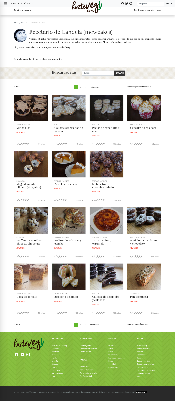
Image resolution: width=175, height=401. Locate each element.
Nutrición (112, 339)
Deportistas (113, 367)
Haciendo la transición (88, 349)
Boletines (55, 352)
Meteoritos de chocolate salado (103, 186)
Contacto (55, 349)
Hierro (110, 352)
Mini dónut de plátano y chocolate (144, 242)
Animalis (55, 361)
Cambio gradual (86, 346)
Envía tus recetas (143, 373)
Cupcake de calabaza (143, 128)
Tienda (54, 358)
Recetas (140, 339)
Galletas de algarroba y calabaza (105, 298)
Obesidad (112, 364)
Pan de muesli (139, 296)
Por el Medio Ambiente (88, 373)
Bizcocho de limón (66, 296)
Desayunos (141, 358)
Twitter (54, 367)
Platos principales (143, 346)
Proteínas (112, 346)
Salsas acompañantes (145, 364)
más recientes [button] (143, 87)
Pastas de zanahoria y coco (105, 129)
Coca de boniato (26, 296)
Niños (110, 361)
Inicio (16, 23)
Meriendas (141, 355)
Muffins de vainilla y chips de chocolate (29, 242)
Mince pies (23, 128)
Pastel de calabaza (65, 184)
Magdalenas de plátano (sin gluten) (28, 186)
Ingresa (14, 3)
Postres (140, 352)
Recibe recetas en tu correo (147, 10)
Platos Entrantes (143, 349)
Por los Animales (86, 370)
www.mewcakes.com (30, 47)
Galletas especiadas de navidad (68, 129)
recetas (24, 23)
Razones (83, 360)
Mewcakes (20, 132)
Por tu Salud (84, 367)
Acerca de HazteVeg (59, 346)
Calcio (110, 349)
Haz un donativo (58, 373)
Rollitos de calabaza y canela (67, 242)
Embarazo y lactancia (116, 358)
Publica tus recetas (23, 10)
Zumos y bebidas (143, 361)
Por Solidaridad (86, 376)
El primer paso (86, 339)
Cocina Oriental (142, 367)
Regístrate (27, 3)
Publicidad (55, 355)
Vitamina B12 (113, 355)
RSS (53, 376)
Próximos (94, 87)
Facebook (55, 364)
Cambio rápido (85, 352)
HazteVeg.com (57, 339)
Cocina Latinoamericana (146, 370)
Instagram (56, 370)
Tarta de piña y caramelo (101, 242)
